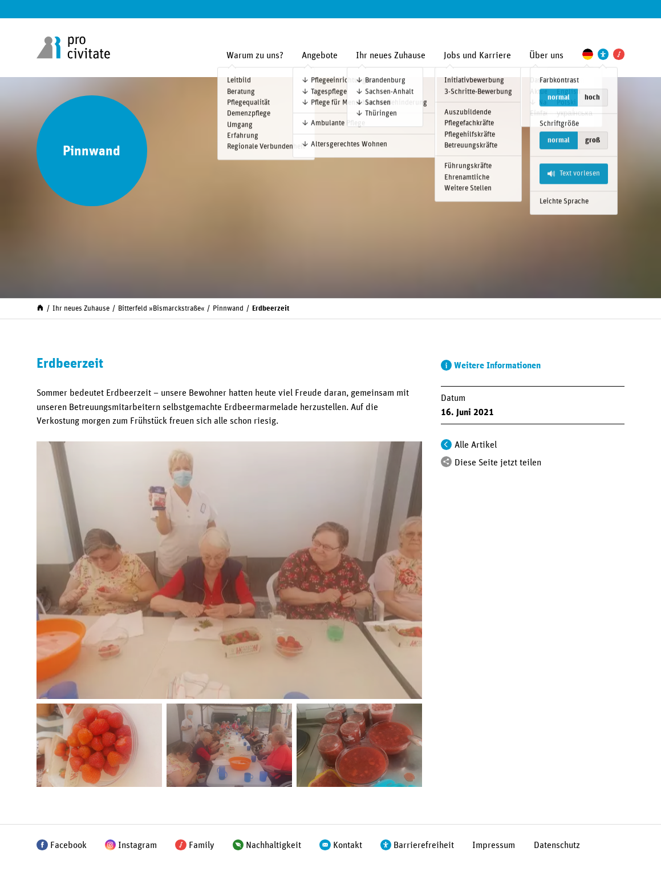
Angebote (320, 55)
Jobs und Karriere (477, 55)
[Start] (40, 307)
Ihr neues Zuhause (390, 55)
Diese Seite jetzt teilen (498, 462)
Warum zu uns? (254, 55)
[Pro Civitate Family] (618, 54)
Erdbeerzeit (270, 308)
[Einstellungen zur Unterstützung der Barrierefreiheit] (603, 54)
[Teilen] (446, 461)
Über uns (546, 55)
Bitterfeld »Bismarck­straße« (161, 308)
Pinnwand (228, 308)
